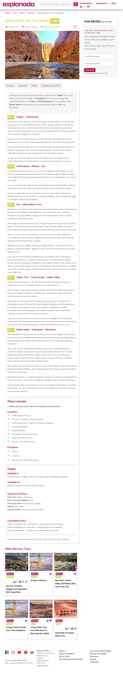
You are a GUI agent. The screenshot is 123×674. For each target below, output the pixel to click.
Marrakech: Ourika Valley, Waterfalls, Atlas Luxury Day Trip (65, 583)
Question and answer (51, 85)
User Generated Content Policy (71, 659)
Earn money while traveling (100, 651)
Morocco (31, 13)
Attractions (94, 656)
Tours (15, 13)
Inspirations (102, 3)
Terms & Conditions (66, 654)
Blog (113, 3)
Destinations (86, 3)
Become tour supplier (98, 654)
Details (34, 85)
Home (7, 13)
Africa (22, 13)
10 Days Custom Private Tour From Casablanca (16, 629)
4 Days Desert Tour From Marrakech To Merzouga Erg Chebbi (39, 630)
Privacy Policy (64, 656)
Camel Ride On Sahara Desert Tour (64, 635)
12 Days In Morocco (38, 580)
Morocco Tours (22, 549)
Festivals (93, 659)
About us (62, 651)
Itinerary (10, 85)
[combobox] (40, 4)
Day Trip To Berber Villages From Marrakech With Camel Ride (16, 589)
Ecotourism (94, 662)
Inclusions (22, 85)
